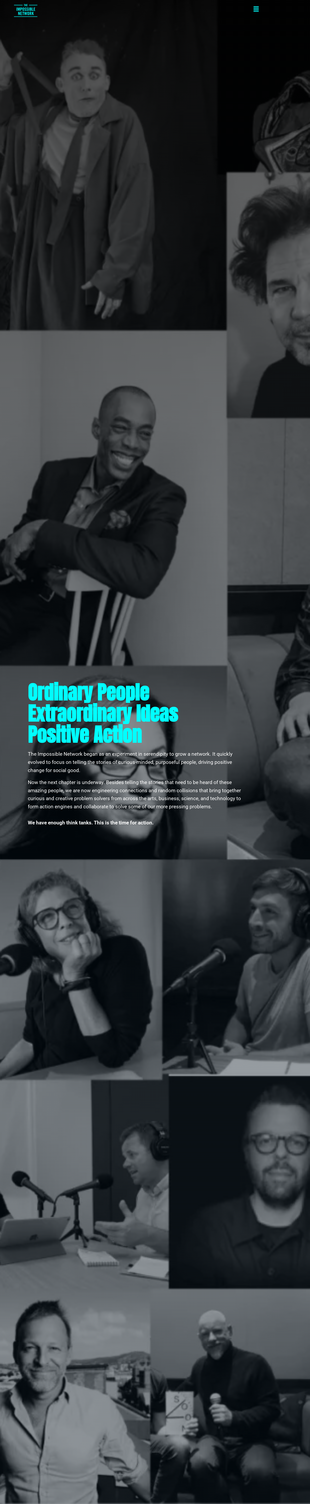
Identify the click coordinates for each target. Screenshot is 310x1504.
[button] (171, 9)
